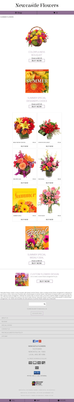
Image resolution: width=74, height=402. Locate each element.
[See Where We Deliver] (37, 313)
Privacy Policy (25, 395)
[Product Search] (37, 304)
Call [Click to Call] (12, 400)
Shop (18, 12)
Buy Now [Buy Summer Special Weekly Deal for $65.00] (37, 263)
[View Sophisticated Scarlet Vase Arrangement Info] (50, 127)
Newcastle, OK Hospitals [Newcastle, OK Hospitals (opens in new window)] (47, 390)
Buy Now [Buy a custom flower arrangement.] (45, 281)
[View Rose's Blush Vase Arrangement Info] (50, 200)
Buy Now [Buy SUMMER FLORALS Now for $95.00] (24, 219)
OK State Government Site (45, 392)
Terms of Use (49, 395)
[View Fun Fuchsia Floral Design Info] (50, 163)
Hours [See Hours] (62, 400)
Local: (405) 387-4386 (37, 354)
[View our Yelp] (40, 342)
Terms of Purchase (37, 395)
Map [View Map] (37, 400)
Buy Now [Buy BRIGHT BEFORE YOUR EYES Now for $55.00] (24, 146)
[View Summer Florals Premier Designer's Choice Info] (24, 200)
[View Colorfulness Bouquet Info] (37, 35)
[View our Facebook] (34, 342)
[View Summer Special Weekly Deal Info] (37, 238)
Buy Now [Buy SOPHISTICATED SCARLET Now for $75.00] (49, 146)
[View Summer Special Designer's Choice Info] (37, 81)
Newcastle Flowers (37, 5)
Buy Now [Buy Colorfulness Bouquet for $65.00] (37, 60)
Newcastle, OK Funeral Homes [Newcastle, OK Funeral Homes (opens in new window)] (28, 390)
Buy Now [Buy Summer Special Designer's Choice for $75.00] (37, 106)
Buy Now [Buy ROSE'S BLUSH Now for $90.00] (49, 219)
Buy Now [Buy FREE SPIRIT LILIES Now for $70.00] (24, 183)
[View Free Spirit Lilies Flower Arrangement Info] (24, 163)
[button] (37, 372)
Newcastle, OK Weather (28, 392)
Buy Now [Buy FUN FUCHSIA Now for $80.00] (49, 183)
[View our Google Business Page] (37, 342)
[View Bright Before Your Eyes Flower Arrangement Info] (24, 127)
